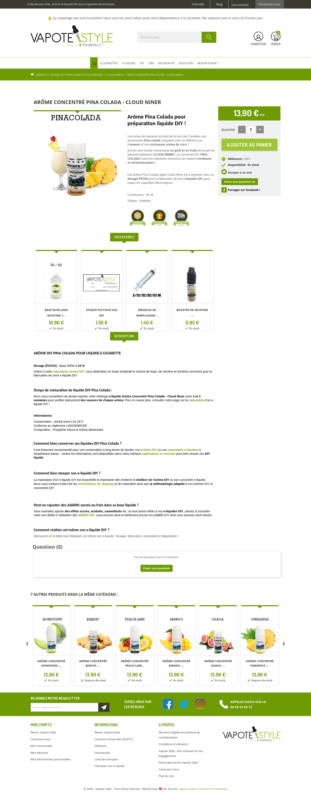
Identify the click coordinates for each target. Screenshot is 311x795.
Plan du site (166, 776)
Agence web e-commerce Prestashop (203, 789)
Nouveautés (102, 753)
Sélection (100, 746)
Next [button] (284, 644)
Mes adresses (39, 753)
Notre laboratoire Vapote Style (178, 762)
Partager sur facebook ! (244, 190)
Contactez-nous (270, 4)
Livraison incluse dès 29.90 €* (113, 739)
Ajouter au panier (249, 144)
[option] (56, 291)
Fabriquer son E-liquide (109, 766)
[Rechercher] (177, 37)
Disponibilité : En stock (243, 165)
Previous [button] (27, 644)
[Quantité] (251, 129)
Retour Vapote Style (43, 732)
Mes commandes (42, 746)
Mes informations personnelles (51, 759)
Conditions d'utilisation (173, 744)
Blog (219, 4)
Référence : (235, 159)
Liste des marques (106, 759)
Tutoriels (198, 4)
